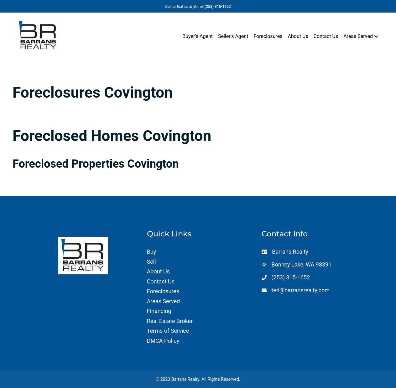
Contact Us (161, 281)
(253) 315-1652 (218, 6)
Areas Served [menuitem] (358, 36)
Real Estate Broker (170, 321)
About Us (158, 271)
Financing (159, 311)
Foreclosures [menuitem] (267, 36)
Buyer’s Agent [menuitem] (197, 36)
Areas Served (163, 301)
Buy (151, 251)
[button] (376, 36)
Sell (151, 261)
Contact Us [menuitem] (326, 36)
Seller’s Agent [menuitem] (233, 36)
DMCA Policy (163, 340)
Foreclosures (163, 291)
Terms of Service (168, 330)
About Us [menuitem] (298, 36)
